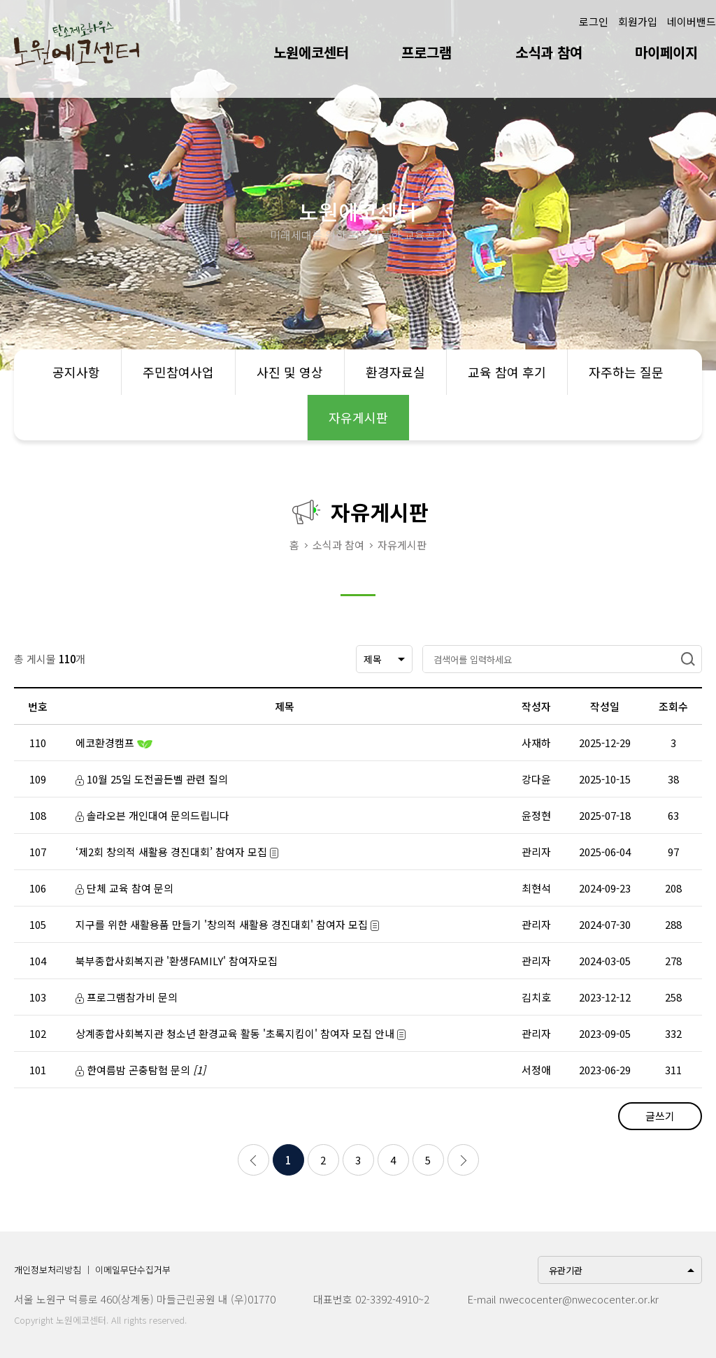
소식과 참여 (548, 52)
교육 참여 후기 (507, 372)
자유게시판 (358, 417)
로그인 (593, 21)
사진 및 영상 (290, 372)
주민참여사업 (178, 372)
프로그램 (426, 52)
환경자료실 (395, 372)
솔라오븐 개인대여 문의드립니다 (152, 815)
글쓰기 (660, 1115)
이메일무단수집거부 (133, 1269)
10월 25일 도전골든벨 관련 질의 (152, 779)
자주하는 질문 (626, 372)
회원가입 (637, 21)
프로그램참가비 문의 (127, 997)
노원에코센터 (311, 52)
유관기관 (565, 1270)
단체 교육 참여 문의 (124, 888)
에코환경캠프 (114, 742)
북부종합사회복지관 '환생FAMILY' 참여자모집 (177, 960)
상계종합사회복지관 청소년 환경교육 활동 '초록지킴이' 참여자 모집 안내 (241, 1033)
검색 (688, 659)
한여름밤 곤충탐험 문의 (141, 1069)
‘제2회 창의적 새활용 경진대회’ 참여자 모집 (177, 851)
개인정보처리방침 (47, 1269)
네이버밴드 (691, 21)
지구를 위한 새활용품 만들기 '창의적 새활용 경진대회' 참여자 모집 (227, 924)
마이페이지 (666, 52)
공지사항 (76, 372)
